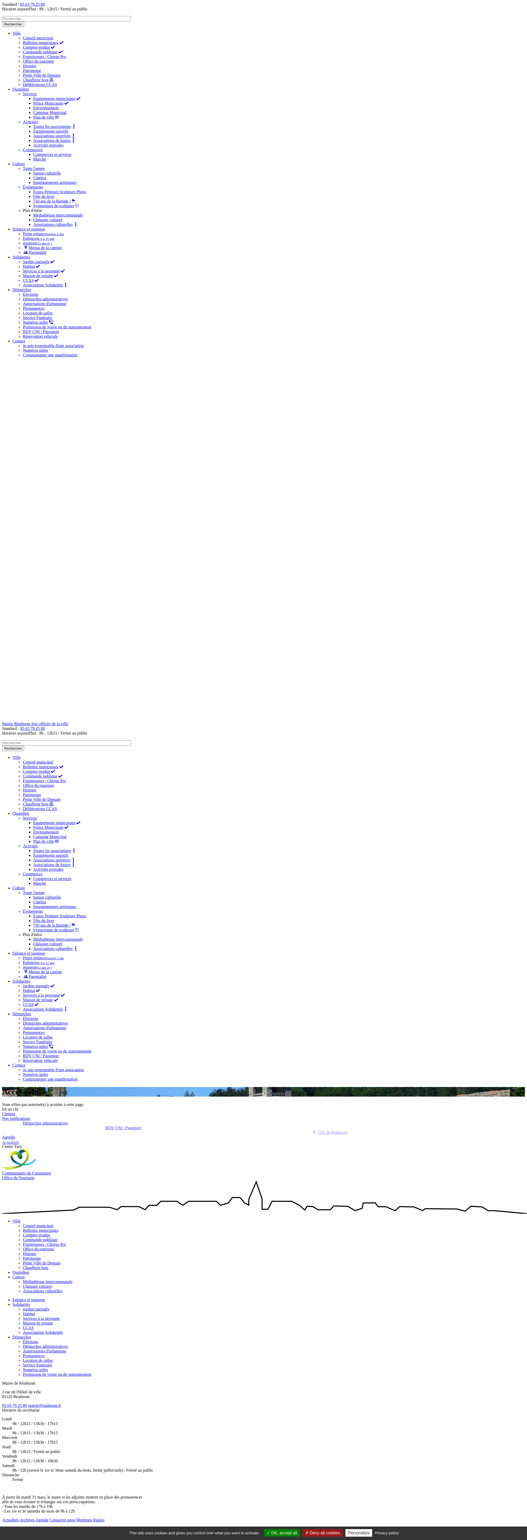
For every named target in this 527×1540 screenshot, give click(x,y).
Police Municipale (51, 103)
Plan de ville (46, 117)
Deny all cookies (322, 1533)
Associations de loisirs (54, 140)
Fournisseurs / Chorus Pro (44, 56)
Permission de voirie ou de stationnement (57, 327)
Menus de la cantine (42, 248)
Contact (18, 341)
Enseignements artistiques (55, 182)
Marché (39, 159)
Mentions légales (90, 1520)
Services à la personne (44, 271)
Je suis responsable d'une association (53, 345)
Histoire (29, 66)
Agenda (42, 1520)
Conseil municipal (38, 38)
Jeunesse (37, 243)
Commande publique (43, 52)
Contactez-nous (62, 1520)
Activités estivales (48, 145)
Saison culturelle (47, 173)
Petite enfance (43, 234)
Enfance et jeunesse (28, 229)
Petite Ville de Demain (41, 75)
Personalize (359, 1533)
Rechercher (13, 24)
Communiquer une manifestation (50, 355)
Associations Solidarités (46, 285)
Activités (30, 122)
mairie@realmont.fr (44, 1405)
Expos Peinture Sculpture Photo (59, 192)
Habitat (32, 266)
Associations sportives (54, 136)
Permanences (34, 308)
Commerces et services (52, 154)
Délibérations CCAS (40, 84)
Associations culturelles (56, 224)
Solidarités (21, 257)
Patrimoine (32, 70)
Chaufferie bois (38, 80)
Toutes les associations (55, 126)
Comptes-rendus (39, 47)
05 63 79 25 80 (32, 4)
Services (30, 94)
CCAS (31, 280)
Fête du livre (43, 196)
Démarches (21, 289)
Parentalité (34, 252)
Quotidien (20, 89)
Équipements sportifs (50, 131)
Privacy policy (387, 1533)
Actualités (10, 1520)
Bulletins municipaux (43, 42)
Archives (27, 1520)
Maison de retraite (41, 276)
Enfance (38, 238)
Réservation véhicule (40, 336)
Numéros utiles (38, 322)
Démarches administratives (45, 299)
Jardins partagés (39, 262)
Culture (18, 164)
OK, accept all (282, 1533)
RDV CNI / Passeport (41, 331)
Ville (16, 33)
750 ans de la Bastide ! (55, 201)
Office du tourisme (38, 61)
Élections (30, 294)
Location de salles (38, 313)
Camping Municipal (49, 112)
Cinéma (39, 178)
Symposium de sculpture (56, 206)
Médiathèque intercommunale (58, 215)
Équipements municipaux (57, 98)
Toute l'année (34, 168)
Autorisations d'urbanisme (44, 303)
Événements (33, 187)
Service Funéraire (37, 317)
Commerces (33, 150)
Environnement (46, 108)
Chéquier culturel (47, 220)
